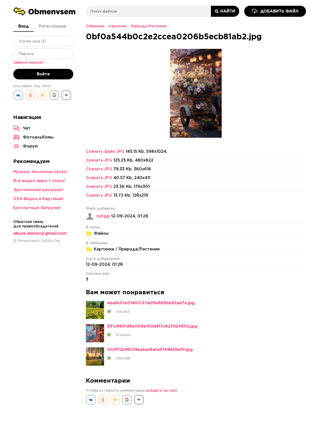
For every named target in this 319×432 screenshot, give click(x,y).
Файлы (101, 233)
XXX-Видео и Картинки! (38, 198)
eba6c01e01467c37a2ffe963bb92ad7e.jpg (151, 303)
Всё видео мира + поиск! (39, 180)
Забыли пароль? (28, 62)
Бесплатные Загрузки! (37, 207)
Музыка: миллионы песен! (40, 171)
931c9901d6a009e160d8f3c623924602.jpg (152, 326)
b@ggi (103, 216)
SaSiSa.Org (50, 240)
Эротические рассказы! (38, 189)
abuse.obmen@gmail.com (40, 233)
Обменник (95, 26)
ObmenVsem (27, 240)
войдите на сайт (161, 390)
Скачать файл (105, 151)
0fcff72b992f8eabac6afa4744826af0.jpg (150, 349)
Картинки (118, 26)
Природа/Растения (149, 26)
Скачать (99, 160)
